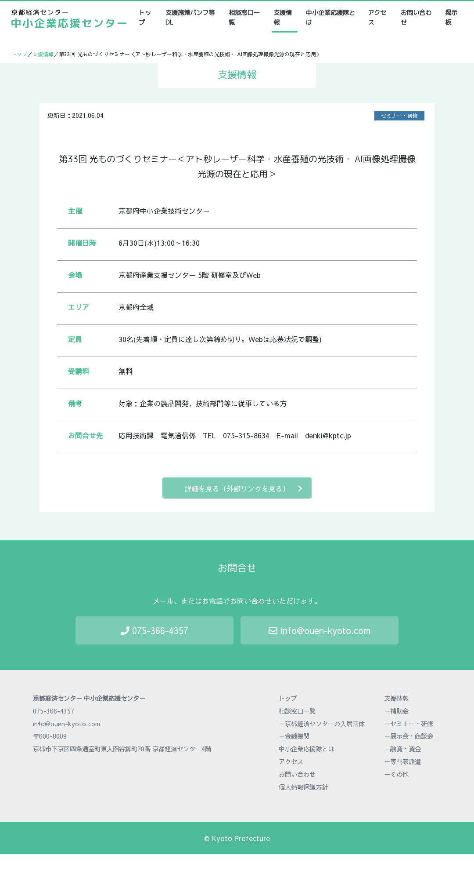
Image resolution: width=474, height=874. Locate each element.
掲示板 (451, 17)
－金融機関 (294, 736)
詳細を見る (243, 488)
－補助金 (396, 710)
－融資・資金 (402, 748)
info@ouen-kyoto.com (319, 630)
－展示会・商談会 (408, 736)
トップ (148, 17)
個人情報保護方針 (303, 787)
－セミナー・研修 (408, 723)
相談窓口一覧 (244, 17)
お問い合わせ (416, 17)
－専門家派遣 (402, 761)
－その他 (396, 774)
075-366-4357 (154, 630)
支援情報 (282, 17)
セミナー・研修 (399, 115)
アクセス (377, 17)
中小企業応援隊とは (330, 17)
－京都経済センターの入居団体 (322, 723)
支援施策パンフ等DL (190, 17)
